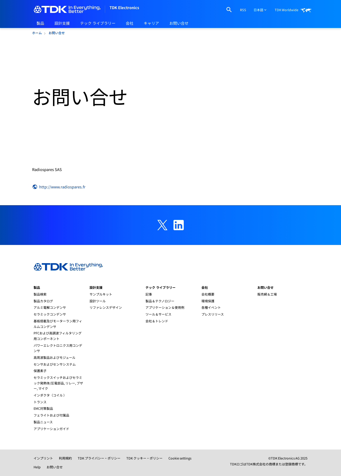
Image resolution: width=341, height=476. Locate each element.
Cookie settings (179, 458)
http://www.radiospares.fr (58, 186)
